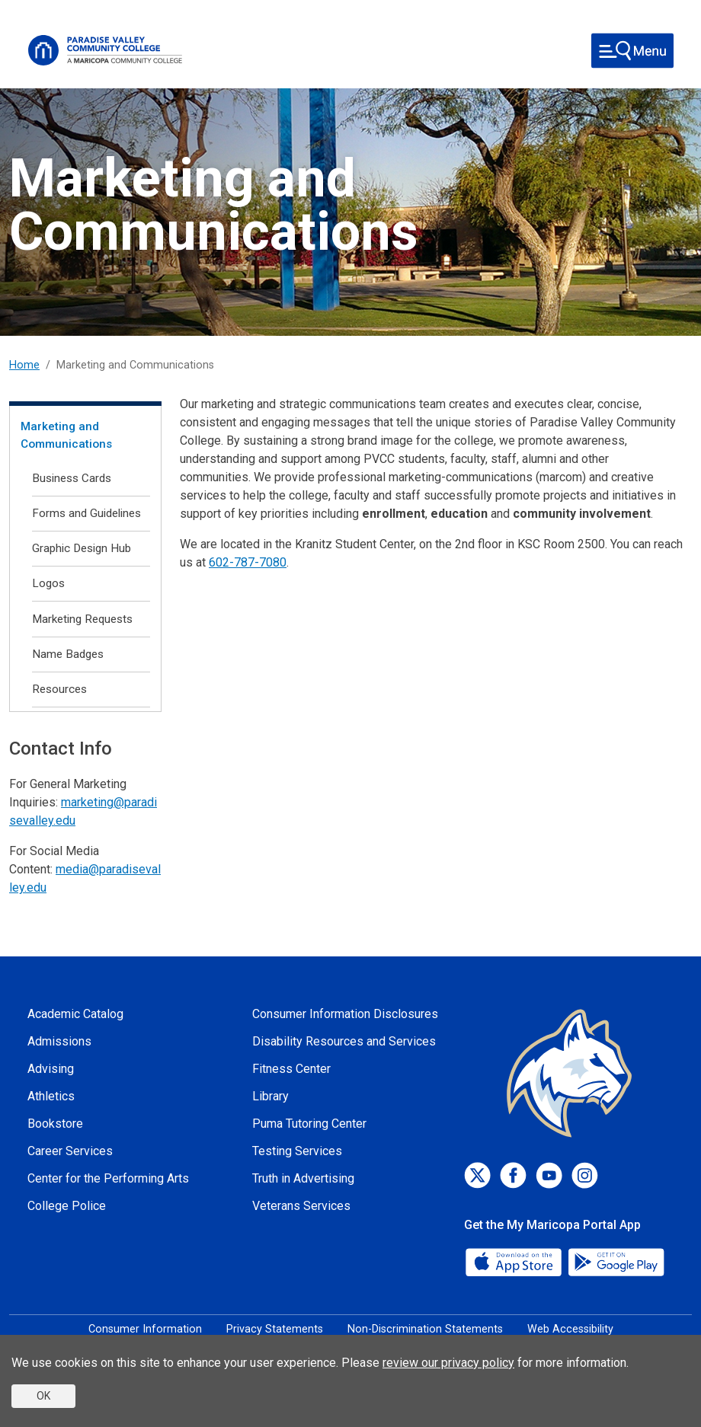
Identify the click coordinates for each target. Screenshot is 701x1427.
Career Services (70, 1151)
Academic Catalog (75, 1014)
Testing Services (297, 1151)
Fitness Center (291, 1068)
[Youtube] (549, 1175)
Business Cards (71, 478)
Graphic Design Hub (81, 548)
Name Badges (68, 654)
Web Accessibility (570, 1329)
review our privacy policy (448, 1362)
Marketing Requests (82, 619)
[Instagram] (584, 1175)
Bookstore (55, 1123)
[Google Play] (615, 1261)
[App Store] (515, 1261)
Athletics (51, 1096)
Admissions (59, 1041)
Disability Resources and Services (344, 1041)
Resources (59, 689)
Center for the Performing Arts (108, 1178)
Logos (48, 583)
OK (43, 1396)
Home (24, 365)
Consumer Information (145, 1329)
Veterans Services (301, 1206)
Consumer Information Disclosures (345, 1014)
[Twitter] (477, 1175)
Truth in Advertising (303, 1178)
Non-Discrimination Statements (425, 1329)
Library (270, 1096)
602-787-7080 (247, 562)
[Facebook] (513, 1175)
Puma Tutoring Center (309, 1123)
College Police (66, 1206)
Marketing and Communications (66, 435)
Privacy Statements (274, 1329)
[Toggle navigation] (632, 51)
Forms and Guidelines (86, 513)
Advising (50, 1068)
